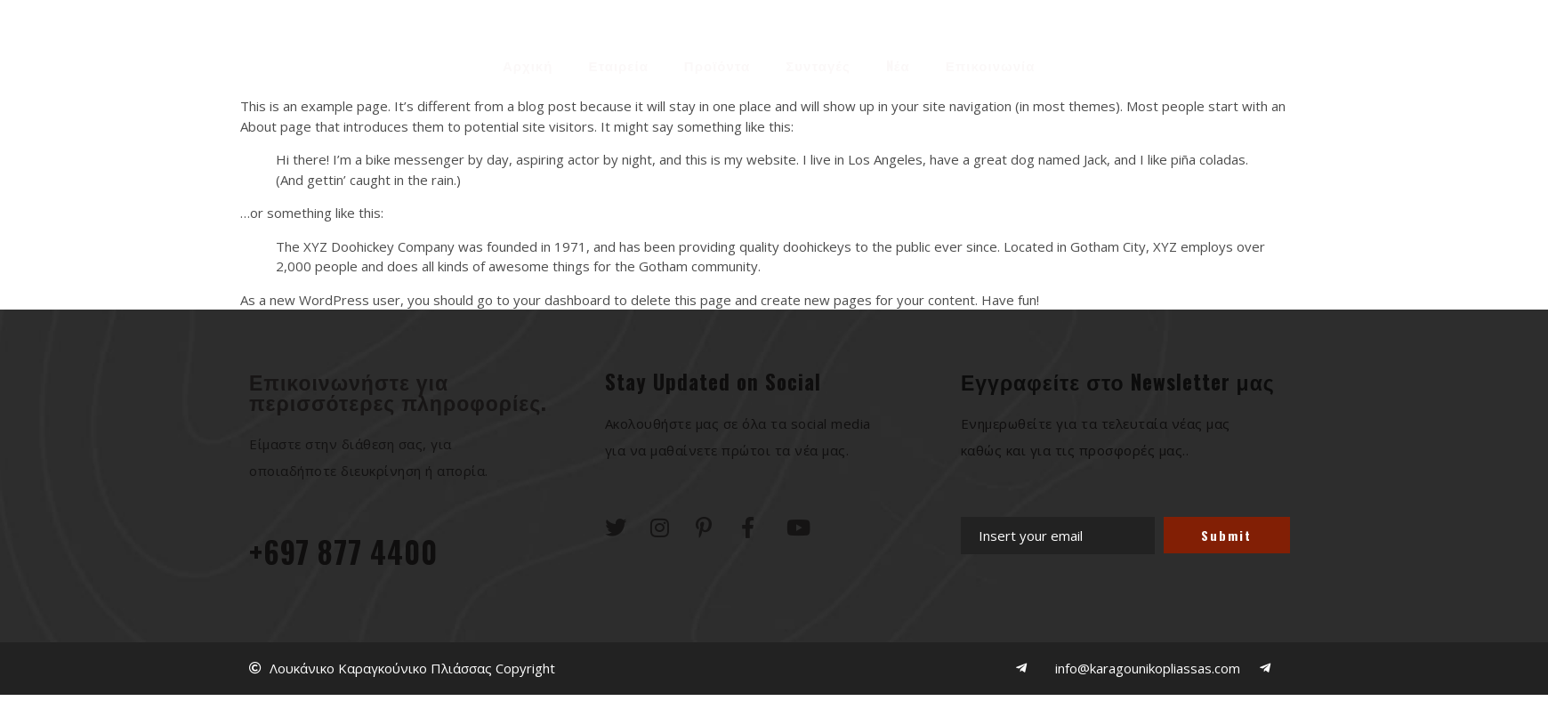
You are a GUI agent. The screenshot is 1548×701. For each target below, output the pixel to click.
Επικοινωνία (991, 62)
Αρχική (527, 62)
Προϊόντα (717, 62)
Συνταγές (818, 62)
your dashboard (561, 300)
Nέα (898, 62)
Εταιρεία (618, 62)
